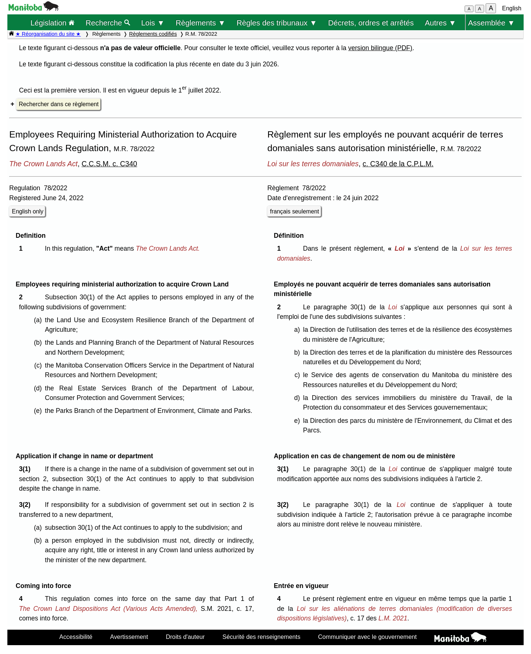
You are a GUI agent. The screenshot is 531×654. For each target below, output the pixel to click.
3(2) (26, 504)
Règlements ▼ (200, 22)
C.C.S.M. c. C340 (109, 164)
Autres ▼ (440, 22)
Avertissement (129, 636)
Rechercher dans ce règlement (58, 104)
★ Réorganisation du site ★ (48, 34)
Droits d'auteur (185, 636)
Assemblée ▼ (491, 22)
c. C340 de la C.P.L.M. (397, 164)
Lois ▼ (153, 22)
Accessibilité (76, 636)
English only (27, 211)
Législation (52, 22)
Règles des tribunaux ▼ (277, 22)
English (511, 8)
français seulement (294, 211)
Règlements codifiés (153, 34)
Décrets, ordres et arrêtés (371, 22)
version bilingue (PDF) (380, 48)
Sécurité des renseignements (261, 636)
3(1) (26, 469)
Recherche (108, 22)
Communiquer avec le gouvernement (367, 636)
